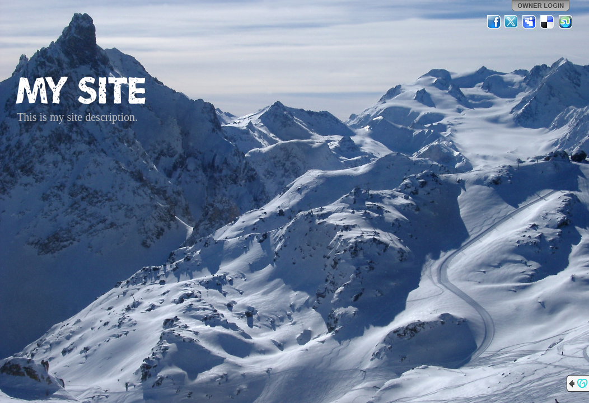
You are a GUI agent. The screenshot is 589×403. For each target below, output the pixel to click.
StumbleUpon (565, 22)
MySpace (529, 22)
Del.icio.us (547, 22)
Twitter (512, 22)
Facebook (494, 22)
